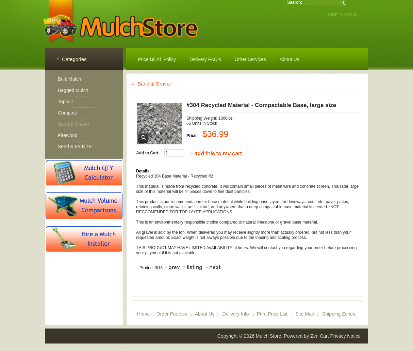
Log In (351, 15)
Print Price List (272, 314)
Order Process (171, 314)
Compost (67, 113)
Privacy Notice (345, 336)
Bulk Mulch (69, 79)
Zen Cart (319, 336)
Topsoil (65, 101)
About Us (205, 314)
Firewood (68, 135)
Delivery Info (235, 314)
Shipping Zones (338, 314)
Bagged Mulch (73, 90)
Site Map (304, 314)
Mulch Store (268, 336)
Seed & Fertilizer (75, 146)
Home (332, 15)
